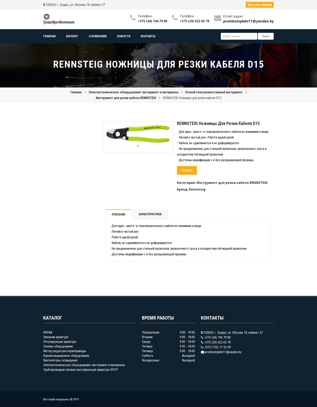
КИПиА (47, 332)
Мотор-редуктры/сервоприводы (64, 351)
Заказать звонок (260, 5)
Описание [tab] (118, 214)
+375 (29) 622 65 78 (194, 21)
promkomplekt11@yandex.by (223, 352)
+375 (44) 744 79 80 (152, 21)
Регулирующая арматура (59, 342)
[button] (166, 129)
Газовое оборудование (58, 346)
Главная (76, 92)
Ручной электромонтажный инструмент (214, 92)
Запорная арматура (55, 337)
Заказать (187, 170)
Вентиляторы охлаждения (60, 360)
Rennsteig (197, 189)
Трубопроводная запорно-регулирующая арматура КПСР (80, 370)
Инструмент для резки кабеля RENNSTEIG (126, 98)
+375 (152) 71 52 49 (217, 347)
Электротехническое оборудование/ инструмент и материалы (134, 92)
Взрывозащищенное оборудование (66, 356)
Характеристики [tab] (150, 214)
